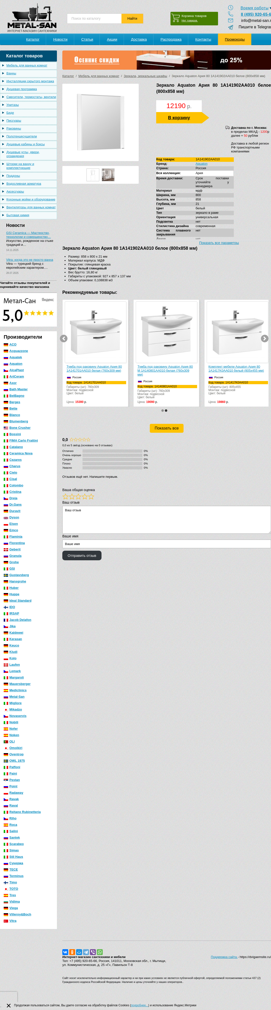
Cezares (13, 460)
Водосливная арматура (23, 183)
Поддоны (13, 176)
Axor (10, 383)
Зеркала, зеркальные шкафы (145, 76)
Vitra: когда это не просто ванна (29, 260)
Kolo (10, 658)
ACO (10, 344)
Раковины (13, 128)
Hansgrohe (15, 581)
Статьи (87, 39)
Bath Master (16, 389)
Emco (11, 530)
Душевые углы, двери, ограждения (23, 154)
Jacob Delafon (17, 620)
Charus (12, 466)
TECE (11, 869)
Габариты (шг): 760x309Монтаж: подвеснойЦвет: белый (96, 388)
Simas (11, 850)
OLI (9, 741)
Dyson (11, 517)
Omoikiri (13, 748)
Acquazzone (16, 351)
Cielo (10, 472)
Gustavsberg (16, 575)
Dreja (10, 498)
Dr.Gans (13, 504)
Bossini (12, 434)
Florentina (14, 543)
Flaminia (13, 536)
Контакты (203, 39)
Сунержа (13, 863)
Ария (199, 173)
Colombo (13, 485)
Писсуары (13, 120)
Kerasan (13, 639)
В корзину (179, 117)
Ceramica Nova (18, 453)
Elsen (11, 524)
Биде (10, 113)
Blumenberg (16, 421)
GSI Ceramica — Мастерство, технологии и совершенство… (28, 235)
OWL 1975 (14, 760)
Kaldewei (13, 632)
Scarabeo (14, 844)
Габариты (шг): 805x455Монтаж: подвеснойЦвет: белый (238, 388)
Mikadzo (13, 709)
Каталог (68, 76)
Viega (11, 908)
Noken (11, 735)
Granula (12, 556)
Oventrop (14, 754)
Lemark (12, 671)
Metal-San (14, 696)
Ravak (11, 799)
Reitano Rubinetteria (22, 812)
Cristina (12, 492)
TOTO (11, 889)
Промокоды (235, 39)
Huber (11, 588)
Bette (10, 408)
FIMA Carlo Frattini (21, 440)
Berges (12, 402)
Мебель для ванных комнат (26, 65)
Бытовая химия (17, 215)
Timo (10, 882)
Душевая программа (21, 89)
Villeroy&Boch (17, 914)
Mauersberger (17, 684)
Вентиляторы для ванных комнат (31, 207)
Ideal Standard (18, 600)
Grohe (11, 562)
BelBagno (14, 395)
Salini (11, 831)
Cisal (10, 479)
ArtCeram (14, 376)
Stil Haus (13, 857)
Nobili (11, 722)
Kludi (10, 652)
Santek (12, 837)
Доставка (139, 39)
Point (10, 786)
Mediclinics (15, 690)
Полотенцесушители (21, 136)
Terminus (14, 876)
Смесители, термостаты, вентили (31, 97)
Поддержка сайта (224, 957)
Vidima (12, 901)
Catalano (13, 447)
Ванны (11, 73)
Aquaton (13, 363)
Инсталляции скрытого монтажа (30, 81)
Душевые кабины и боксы (25, 144)
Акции (112, 39)
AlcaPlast (14, 370)
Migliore (13, 703)
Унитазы (12, 105)
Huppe (11, 594)
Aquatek (13, 357)
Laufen (12, 664)
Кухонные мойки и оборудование (30, 199)
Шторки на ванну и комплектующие (20, 166)
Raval (11, 805)
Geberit (12, 549)
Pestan (12, 780)
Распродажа (170, 39)
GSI (9, 568)
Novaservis (15, 716)
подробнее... (139, 1005)
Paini (10, 773)
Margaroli (14, 677)
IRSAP (11, 613)
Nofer (11, 728)
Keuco (11, 645)
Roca (10, 825)
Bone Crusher (17, 428)
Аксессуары (15, 191)
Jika (10, 626)
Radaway (13, 793)
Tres (10, 895)
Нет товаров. (190, 20)
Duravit (12, 511)
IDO (9, 607)
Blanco (12, 415)
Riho (10, 818)
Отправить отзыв (82, 556)
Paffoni (12, 767)
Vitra (10, 921)
